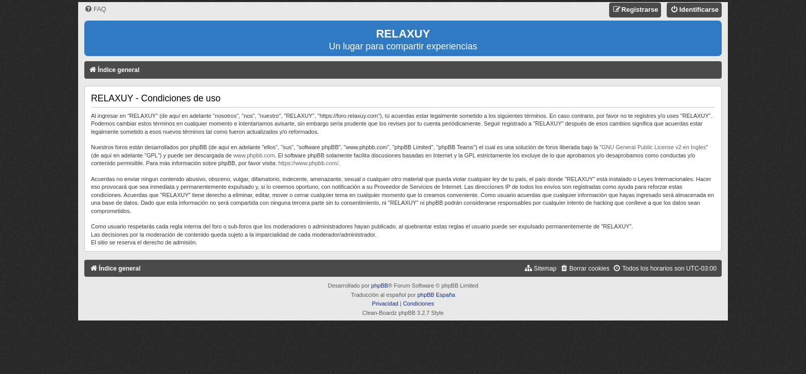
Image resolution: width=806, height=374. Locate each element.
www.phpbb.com (254, 155)
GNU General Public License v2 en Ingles (653, 147)
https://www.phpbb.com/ (308, 163)
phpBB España (436, 295)
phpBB (379, 285)
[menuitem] (95, 9)
